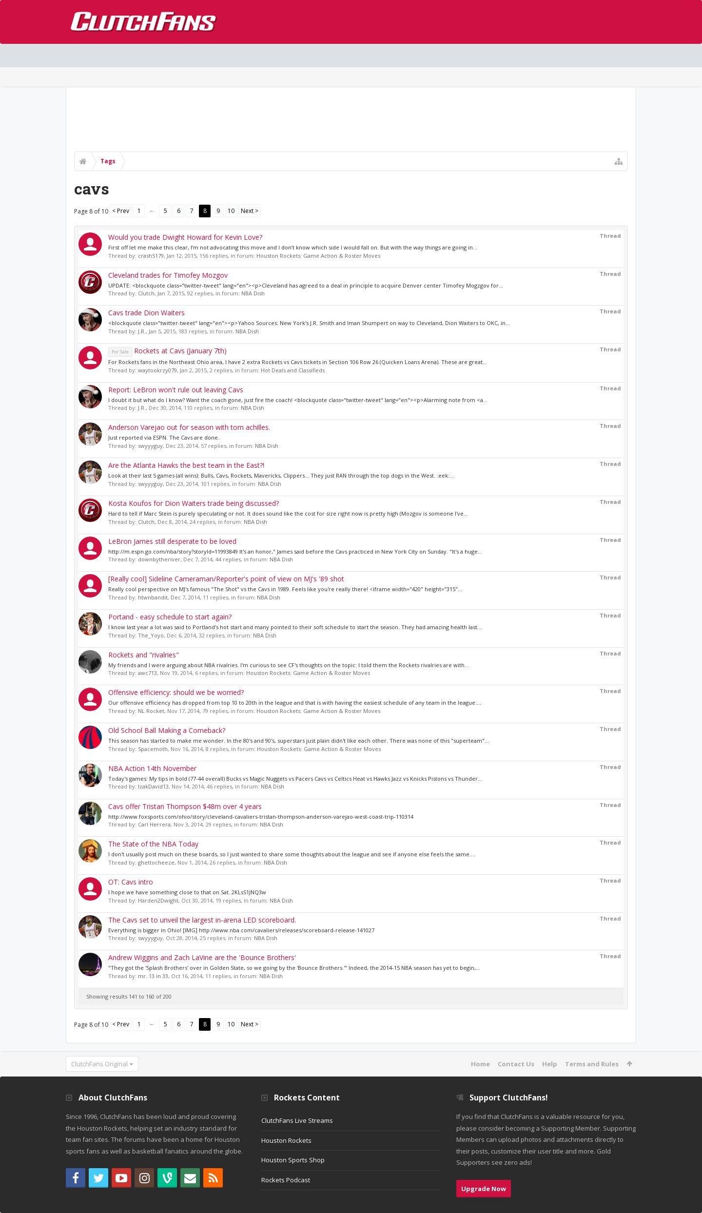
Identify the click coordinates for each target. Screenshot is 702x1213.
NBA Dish (253, 293)
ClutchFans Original (99, 1063)
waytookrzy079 (157, 370)
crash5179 (151, 255)
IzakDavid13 (153, 786)
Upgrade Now (483, 1188)
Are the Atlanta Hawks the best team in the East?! (186, 465)
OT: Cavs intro (130, 881)
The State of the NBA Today (153, 843)
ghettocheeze (156, 862)
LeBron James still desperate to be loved (172, 541)
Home (480, 1063)
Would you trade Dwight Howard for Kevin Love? (185, 237)
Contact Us (516, 1063)
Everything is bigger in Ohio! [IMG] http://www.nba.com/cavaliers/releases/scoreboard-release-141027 (241, 930)
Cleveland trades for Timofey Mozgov (168, 275)
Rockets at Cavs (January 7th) (167, 350)
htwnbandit (153, 597)
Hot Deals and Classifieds (293, 370)
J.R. (142, 331)
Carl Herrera (154, 824)
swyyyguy (150, 445)
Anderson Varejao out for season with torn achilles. (189, 427)
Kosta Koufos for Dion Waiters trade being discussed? (193, 503)
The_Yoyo (151, 635)
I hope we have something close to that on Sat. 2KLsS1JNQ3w (187, 892)
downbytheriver (159, 559)
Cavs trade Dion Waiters (146, 312)
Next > (249, 211)
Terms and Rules (592, 1063)
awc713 (147, 672)
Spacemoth (153, 748)
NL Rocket (151, 710)
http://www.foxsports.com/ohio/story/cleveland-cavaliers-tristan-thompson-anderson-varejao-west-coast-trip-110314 (260, 816)
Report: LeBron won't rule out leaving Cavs (175, 389)
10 (231, 211)
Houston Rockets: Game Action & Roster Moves (318, 255)
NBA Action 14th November (152, 768)
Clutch (146, 293)
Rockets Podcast (285, 1179)
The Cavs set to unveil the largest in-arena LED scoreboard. (202, 919)
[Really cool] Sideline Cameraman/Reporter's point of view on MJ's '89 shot (226, 578)
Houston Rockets (286, 1140)
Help (549, 1063)
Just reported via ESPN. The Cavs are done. (163, 437)
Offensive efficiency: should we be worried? (176, 692)
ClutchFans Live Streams (297, 1120)
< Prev (120, 211)
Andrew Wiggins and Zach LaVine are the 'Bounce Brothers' (202, 957)
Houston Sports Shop (293, 1159)
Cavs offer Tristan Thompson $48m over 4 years (185, 806)
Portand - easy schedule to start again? (170, 616)
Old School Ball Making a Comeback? (166, 730)
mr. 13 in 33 (153, 976)
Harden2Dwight (158, 900)
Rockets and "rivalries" (143, 654)
